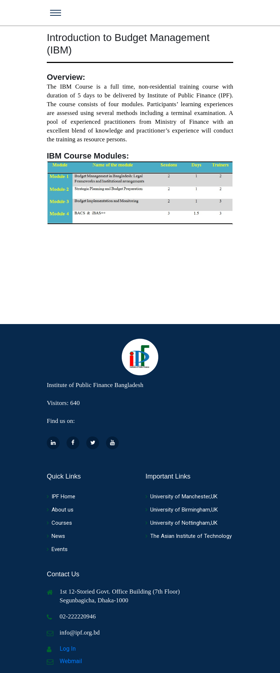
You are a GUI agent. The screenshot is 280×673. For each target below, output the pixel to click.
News (56, 536)
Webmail (71, 661)
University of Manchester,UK (181, 496)
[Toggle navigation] (55, 13)
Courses (59, 523)
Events (57, 549)
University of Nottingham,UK (181, 523)
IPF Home (61, 496)
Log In (68, 648)
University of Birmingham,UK (181, 509)
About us (60, 509)
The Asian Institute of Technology (188, 536)
